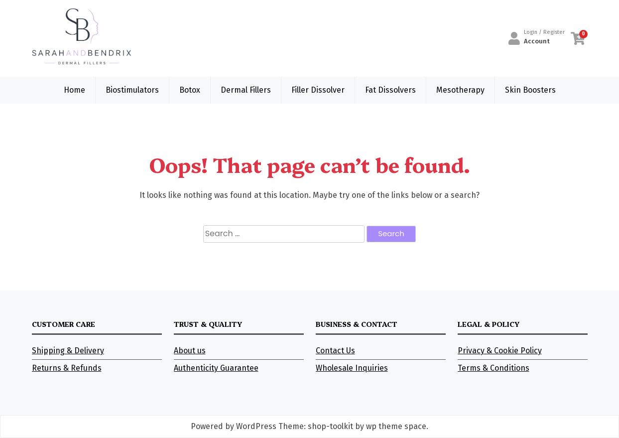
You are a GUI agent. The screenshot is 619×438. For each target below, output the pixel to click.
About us (190, 350)
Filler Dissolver (318, 90)
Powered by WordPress (233, 426)
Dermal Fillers (246, 90)
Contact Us (335, 350)
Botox (189, 90)
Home (74, 90)
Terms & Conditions (493, 368)
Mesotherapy (460, 90)
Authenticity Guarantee (216, 368)
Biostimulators (132, 90)
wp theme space (396, 426)
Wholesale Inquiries (352, 368)
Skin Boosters (530, 90)
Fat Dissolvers (390, 90)
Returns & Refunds (67, 368)
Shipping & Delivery (68, 350)
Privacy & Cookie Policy (500, 350)
